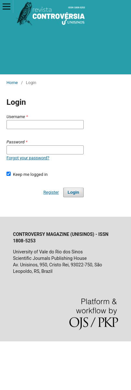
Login (73, 192)
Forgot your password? (27, 157)
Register (51, 192)
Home (12, 82)
